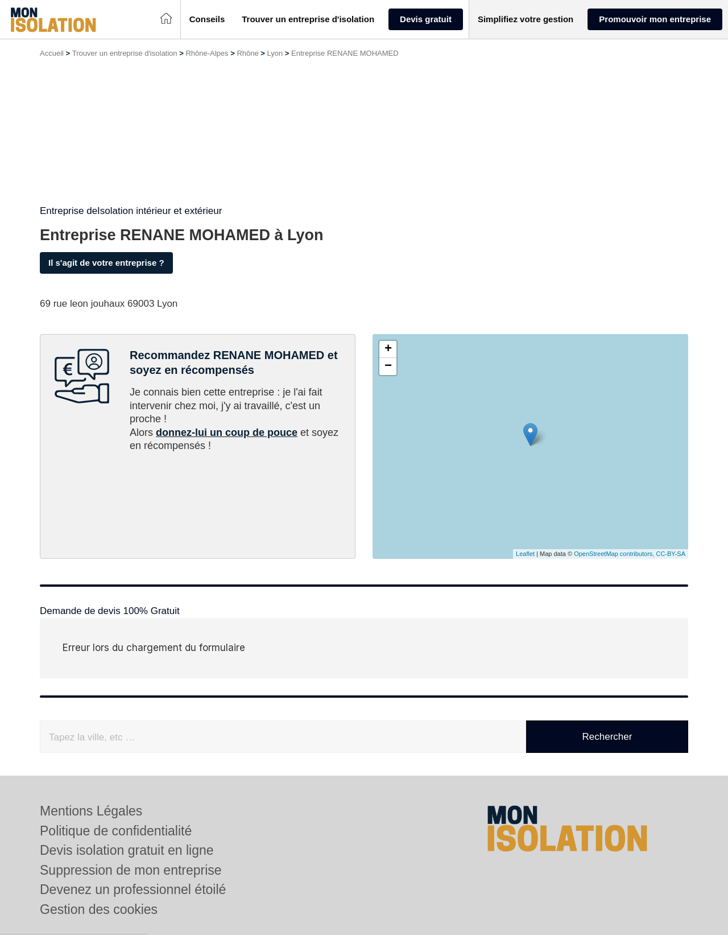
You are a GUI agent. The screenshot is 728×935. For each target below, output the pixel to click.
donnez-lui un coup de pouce (226, 432)
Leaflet (525, 553)
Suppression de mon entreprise (131, 870)
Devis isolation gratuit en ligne (127, 850)
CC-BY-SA (670, 553)
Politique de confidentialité (116, 830)
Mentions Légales (91, 811)
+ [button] (388, 349)
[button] (207, 19)
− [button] (388, 366)
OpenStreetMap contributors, (615, 553)
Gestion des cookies (99, 909)
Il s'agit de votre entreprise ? (106, 262)
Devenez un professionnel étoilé (133, 889)
